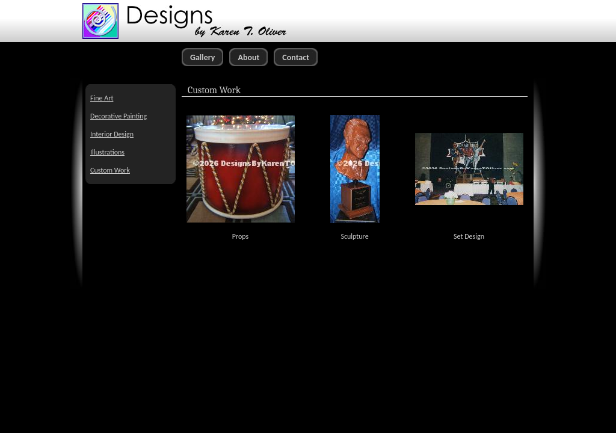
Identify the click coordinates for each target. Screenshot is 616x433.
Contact (295, 57)
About (248, 57)
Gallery (202, 57)
